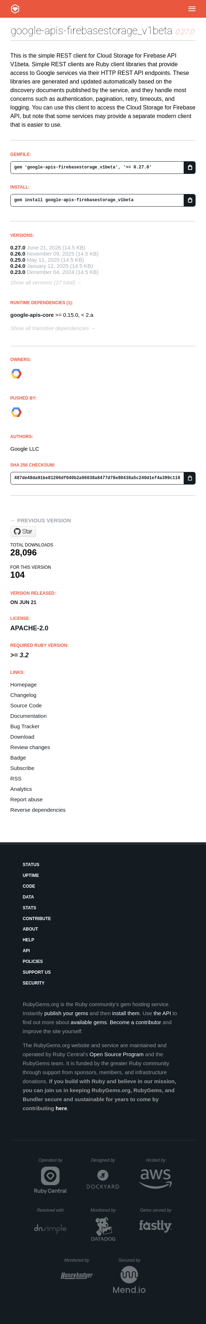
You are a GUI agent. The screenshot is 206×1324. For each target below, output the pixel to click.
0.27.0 (18, 247)
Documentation (28, 716)
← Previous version (40, 520)
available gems (89, 1022)
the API (162, 1013)
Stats (29, 907)
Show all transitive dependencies (49, 328)
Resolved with (51, 1210)
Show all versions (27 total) (42, 282)
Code (29, 886)
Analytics (21, 789)
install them (125, 1013)
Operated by (53, 1163)
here (61, 1108)
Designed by (105, 1160)
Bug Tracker (25, 726)
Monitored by (104, 1210)
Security (34, 983)
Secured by (131, 1260)
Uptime (31, 875)
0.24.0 (18, 266)
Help (28, 939)
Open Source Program (117, 1054)
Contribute (37, 918)
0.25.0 (18, 260)
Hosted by (159, 1160)
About (30, 929)
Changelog (23, 695)
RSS (16, 778)
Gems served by (156, 1210)
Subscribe (22, 768)
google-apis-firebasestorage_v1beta (91, 30)
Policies (33, 961)
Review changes (30, 747)
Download (22, 737)
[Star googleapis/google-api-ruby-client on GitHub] (23, 531)
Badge (18, 758)
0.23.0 (18, 272)
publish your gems (66, 1013)
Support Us (37, 972)
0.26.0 (18, 254)
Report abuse (26, 799)
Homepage (23, 684)
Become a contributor (135, 1022)
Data (28, 897)
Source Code (26, 705)
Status (31, 864)
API (26, 950)
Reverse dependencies (38, 810)
